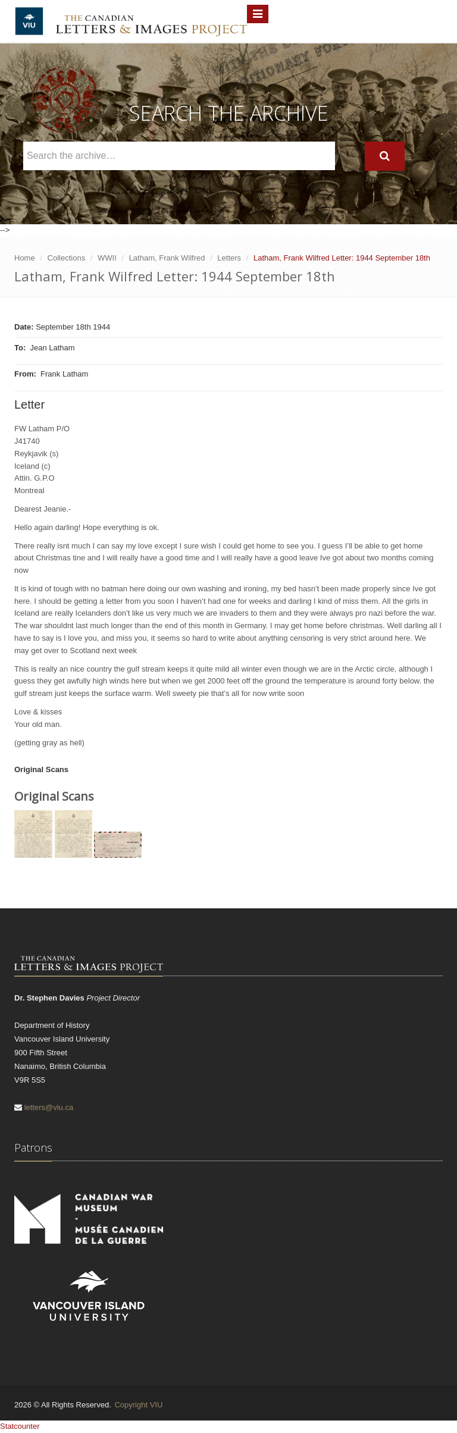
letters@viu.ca (49, 1107)
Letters (229, 257)
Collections (67, 257)
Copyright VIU (138, 1404)
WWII (107, 257)
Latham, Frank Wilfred (167, 257)
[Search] (385, 156)
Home (24, 257)
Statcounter (20, 1426)
